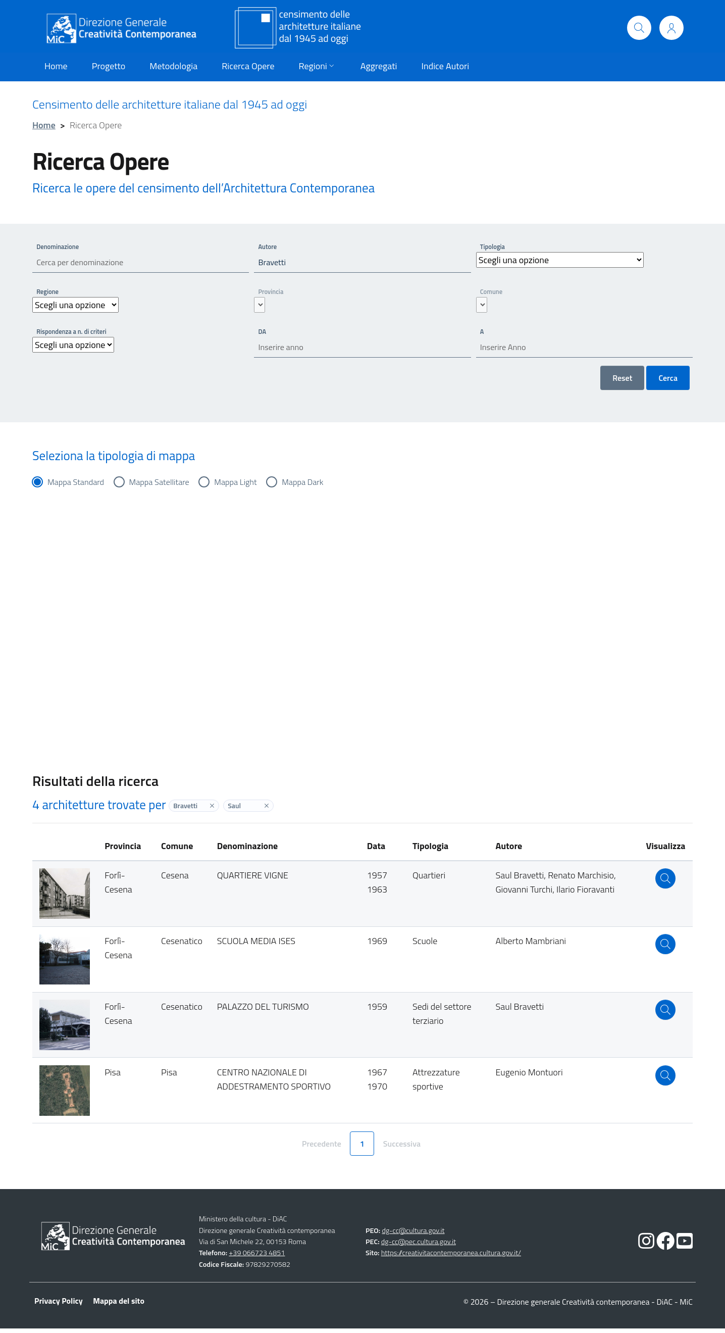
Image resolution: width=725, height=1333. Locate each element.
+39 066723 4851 (257, 1257)
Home (44, 125)
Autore (268, 246)
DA (262, 333)
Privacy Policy (58, 1305)
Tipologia (494, 246)
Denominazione (60, 246)
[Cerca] (639, 28)
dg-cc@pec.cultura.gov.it (418, 1246)
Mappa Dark (321, 486)
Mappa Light (250, 486)
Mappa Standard (78, 486)
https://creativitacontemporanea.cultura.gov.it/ (451, 1257)
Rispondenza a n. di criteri (75, 333)
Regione (49, 293)
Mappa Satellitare (168, 486)
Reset (622, 382)
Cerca (668, 382)
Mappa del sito (118, 1305)
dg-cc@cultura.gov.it (413, 1235)
